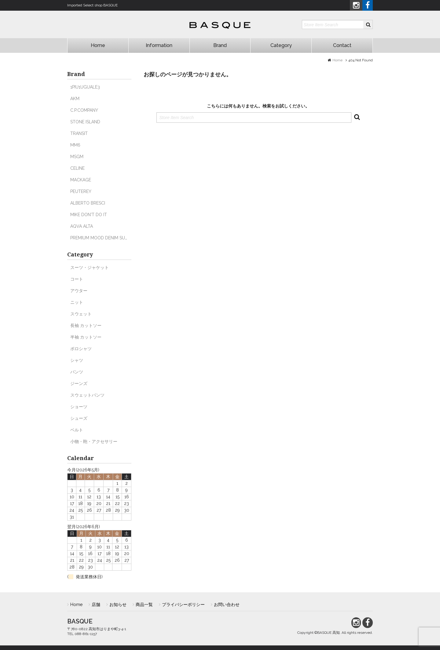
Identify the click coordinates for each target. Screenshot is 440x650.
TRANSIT (79, 133)
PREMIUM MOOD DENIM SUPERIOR (105, 237)
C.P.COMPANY (84, 110)
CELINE (77, 168)
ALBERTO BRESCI (87, 203)
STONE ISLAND (85, 121)
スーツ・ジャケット (89, 267)
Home (98, 45)
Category (281, 45)
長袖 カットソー (85, 325)
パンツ (76, 371)
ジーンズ (78, 383)
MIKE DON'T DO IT (88, 214)
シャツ (76, 360)
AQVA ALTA (81, 226)
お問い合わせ (227, 604)
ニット (76, 302)
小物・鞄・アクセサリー (93, 441)
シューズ (78, 418)
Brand (220, 45)
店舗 (96, 604)
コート (76, 279)
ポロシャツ (81, 348)
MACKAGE (80, 179)
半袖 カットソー (85, 337)
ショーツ (78, 406)
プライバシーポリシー (183, 604)
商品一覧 (144, 604)
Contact (342, 45)
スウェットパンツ (87, 395)
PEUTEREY (80, 191)
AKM (74, 98)
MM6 (75, 145)
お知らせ (118, 604)
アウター (78, 290)
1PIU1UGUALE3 (85, 87)
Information (159, 45)
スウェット (81, 313)
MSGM (76, 156)
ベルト (76, 429)
